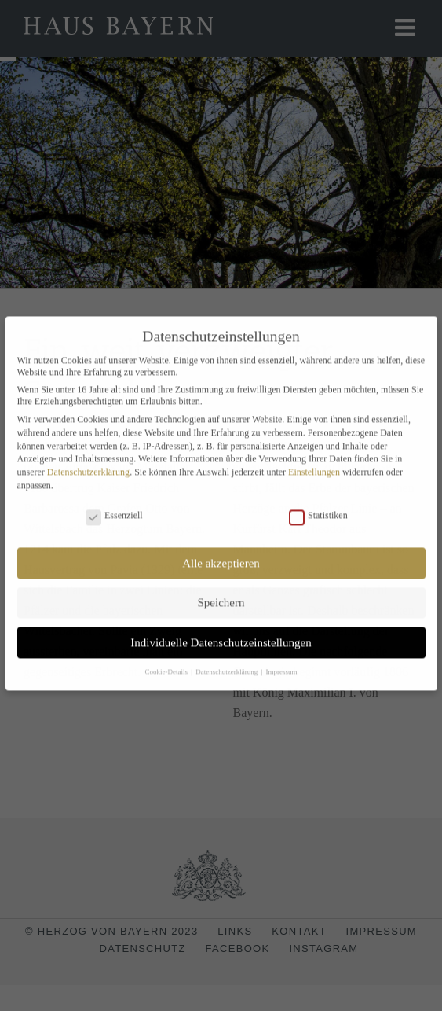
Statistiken (318, 509)
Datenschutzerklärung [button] (227, 664)
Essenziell (114, 509)
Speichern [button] (221, 596)
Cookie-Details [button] (166, 664)
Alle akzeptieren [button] (221, 556)
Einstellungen (314, 465)
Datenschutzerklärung (88, 465)
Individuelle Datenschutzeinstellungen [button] (220, 635)
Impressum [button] (282, 664)
